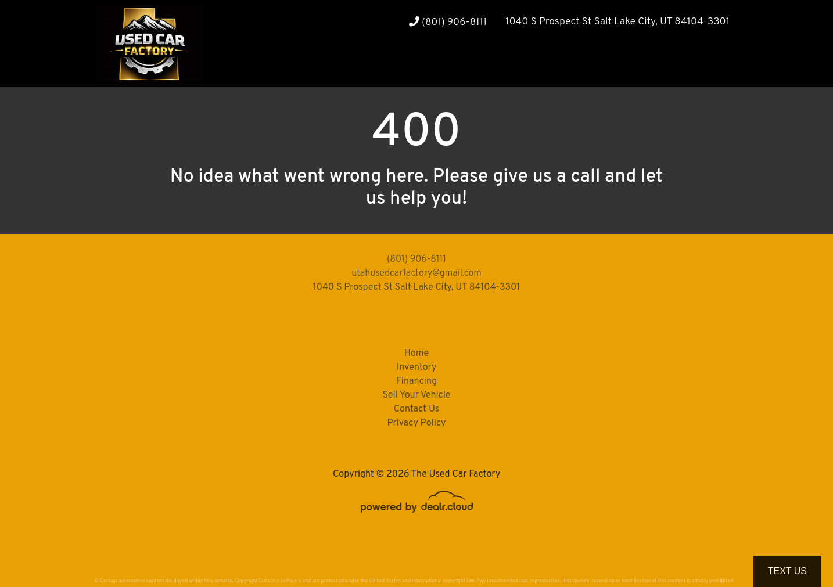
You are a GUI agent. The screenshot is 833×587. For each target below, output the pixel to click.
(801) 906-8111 (448, 22)
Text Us (787, 571)
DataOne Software (280, 581)
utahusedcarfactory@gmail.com (416, 273)
